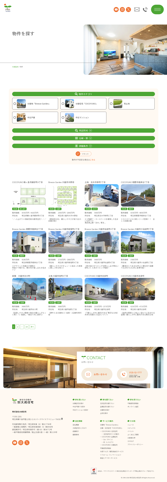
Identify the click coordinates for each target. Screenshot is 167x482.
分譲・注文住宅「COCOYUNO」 (111, 428)
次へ (32, 326)
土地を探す (104, 413)
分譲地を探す (104, 410)
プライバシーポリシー (135, 444)
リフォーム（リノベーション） (111, 455)
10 (27, 326)
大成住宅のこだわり (80, 428)
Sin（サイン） (108, 439)
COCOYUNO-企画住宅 (109, 436)
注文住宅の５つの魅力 (111, 434)
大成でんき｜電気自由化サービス (112, 451)
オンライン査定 (133, 406)
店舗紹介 (76, 431)
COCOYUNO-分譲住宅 (109, 445)
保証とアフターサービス (108, 458)
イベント (131, 431)
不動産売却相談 (133, 403)
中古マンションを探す (80, 410)
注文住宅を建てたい (107, 403)
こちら (92, 160)
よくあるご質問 (133, 434)
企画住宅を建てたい (107, 406)
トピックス (131, 428)
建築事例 (76, 434)
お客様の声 (131, 438)
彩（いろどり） (108, 442)
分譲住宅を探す (78, 403)
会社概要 (76, 425)
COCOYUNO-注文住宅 (109, 431)
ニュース (131, 425)
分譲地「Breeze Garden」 (109, 425)
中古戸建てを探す (79, 406)
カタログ (131, 441)
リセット (82, 154)
